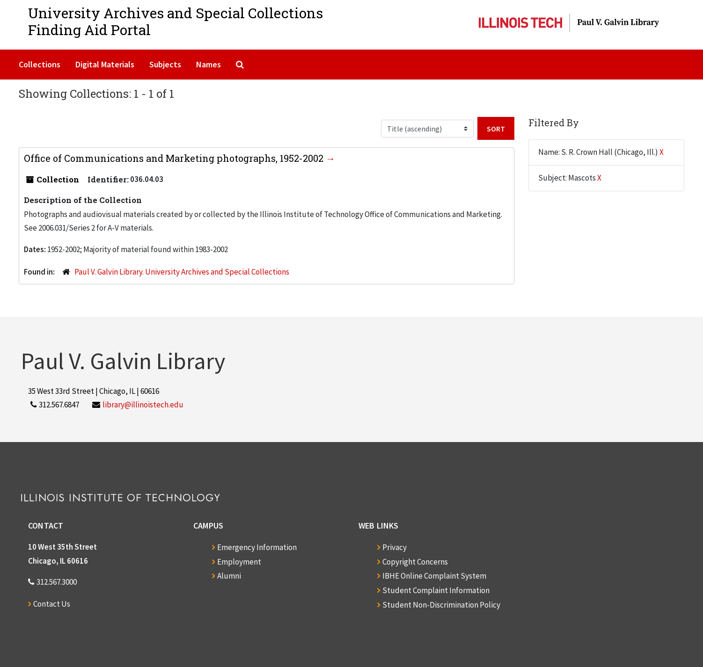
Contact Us (51, 604)
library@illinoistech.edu (143, 404)
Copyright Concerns (415, 562)
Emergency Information (257, 547)
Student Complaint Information (436, 590)
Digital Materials (104, 64)
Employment (239, 562)
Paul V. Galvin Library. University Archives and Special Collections (181, 272)
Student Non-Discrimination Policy (441, 605)
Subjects (165, 64)
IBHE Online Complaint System (434, 576)
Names (208, 64)
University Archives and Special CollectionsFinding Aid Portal (175, 21)
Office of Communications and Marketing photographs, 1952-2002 (175, 158)
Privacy (394, 547)
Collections (39, 64)
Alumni (229, 576)
